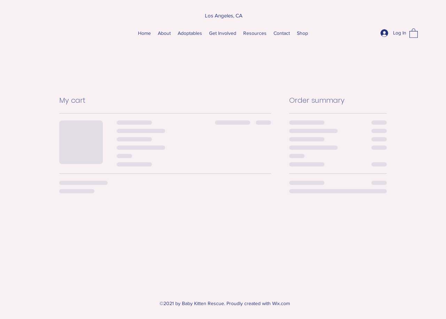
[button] (413, 33)
